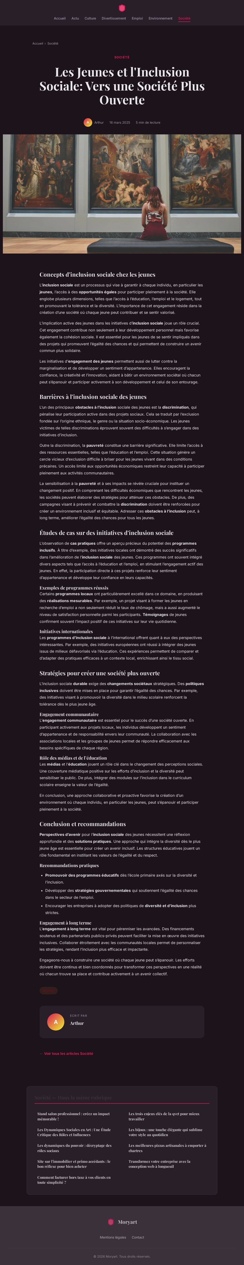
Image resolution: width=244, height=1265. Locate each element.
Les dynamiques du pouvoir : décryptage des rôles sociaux (74, 1148)
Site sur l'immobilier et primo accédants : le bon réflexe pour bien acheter (74, 1164)
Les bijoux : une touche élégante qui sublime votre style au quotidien (166, 1132)
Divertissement (114, 18)
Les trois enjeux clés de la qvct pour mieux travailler (164, 1116)
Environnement (161, 18)
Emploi (137, 18)
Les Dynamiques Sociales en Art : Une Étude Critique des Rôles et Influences (74, 1132)
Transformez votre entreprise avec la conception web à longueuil (159, 1164)
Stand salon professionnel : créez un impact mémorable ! (73, 1116)
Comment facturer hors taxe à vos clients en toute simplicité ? (74, 1180)
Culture (90, 18)
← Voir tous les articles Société (66, 1053)
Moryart (122, 1222)
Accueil (60, 18)
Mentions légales (113, 1237)
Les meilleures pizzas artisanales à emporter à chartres (167, 1148)
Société (184, 18)
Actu (75, 18)
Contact (138, 1237)
